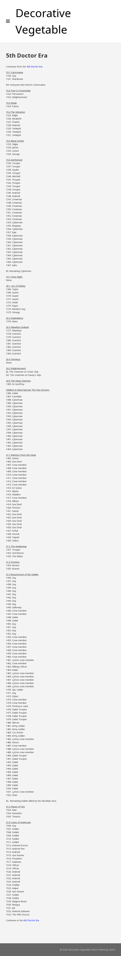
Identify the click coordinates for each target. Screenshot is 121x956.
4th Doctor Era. (35, 66)
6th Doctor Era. (31, 920)
